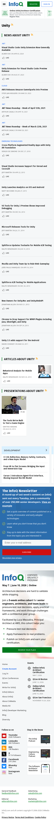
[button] (26, 552)
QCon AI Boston (40, 679)
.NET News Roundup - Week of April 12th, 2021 (23, 108)
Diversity (6, 719)
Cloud (4, 86)
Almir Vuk (6, 54)
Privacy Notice (8, 817)
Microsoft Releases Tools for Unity (18, 227)
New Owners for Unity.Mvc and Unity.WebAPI (22, 301)
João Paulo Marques (11, 267)
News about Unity (17, 35)
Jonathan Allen (9, 304)
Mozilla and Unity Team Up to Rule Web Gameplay (25, 264)
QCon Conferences (10, 678)
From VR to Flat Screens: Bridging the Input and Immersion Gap (24, 467)
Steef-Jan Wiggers (10, 93)
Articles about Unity (19, 359)
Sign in (46, 4)
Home (5, 664)
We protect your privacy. (12, 558)
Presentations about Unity (24, 391)
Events (5, 683)
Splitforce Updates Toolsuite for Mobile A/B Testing (27, 245)
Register (33, 4)
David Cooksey (8, 344)
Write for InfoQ (9, 687)
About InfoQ (7, 696)
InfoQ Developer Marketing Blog (14, 712)
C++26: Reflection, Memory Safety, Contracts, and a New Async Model (24, 458)
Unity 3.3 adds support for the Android (20, 340)
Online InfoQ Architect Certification (39, 670)
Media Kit (6, 705)
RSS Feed (13, 25)
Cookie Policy (40, 817)
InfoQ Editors (8, 692)
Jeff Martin (7, 172)
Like (7, 58)
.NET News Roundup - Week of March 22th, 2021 (24, 126)
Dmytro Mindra (10, 427)
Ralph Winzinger (9, 249)
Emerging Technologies (12, 141)
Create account (9, 668)
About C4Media (9, 701)
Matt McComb (8, 191)
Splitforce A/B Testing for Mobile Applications (24, 282)
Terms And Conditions (24, 817)
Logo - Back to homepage (16, 3)
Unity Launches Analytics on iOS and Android (23, 187)
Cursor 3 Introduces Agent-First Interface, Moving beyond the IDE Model (23, 477)
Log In (5, 673)
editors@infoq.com (9, 801)
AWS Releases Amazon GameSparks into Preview (25, 89)
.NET (3, 44)
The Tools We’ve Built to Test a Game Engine (13, 421)
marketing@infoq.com (37, 801)
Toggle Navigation (4, 4)
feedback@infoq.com (10, 793)
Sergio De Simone (9, 151)
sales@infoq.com (35, 793)
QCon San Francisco (42, 698)
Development (12, 450)
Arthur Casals (8, 112)
